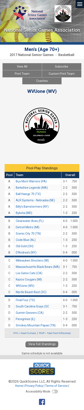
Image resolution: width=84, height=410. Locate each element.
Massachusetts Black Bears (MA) (38, 266)
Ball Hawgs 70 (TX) (28, 194)
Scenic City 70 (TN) (28, 233)
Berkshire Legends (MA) (32, 187)
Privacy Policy (34, 385)
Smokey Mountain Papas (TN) (36, 325)
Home (19, 385)
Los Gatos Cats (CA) (29, 273)
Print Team (22, 73)
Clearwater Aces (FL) (30, 221)
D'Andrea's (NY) (26, 252)
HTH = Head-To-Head (24, 333)
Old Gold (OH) (24, 246)
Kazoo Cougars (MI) (29, 279)
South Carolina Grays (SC (32, 306)
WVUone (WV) (25, 285)
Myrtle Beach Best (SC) (31, 292)
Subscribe (61, 66)
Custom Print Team (62, 73)
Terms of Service (56, 385)
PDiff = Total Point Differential (55, 333)
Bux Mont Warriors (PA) (31, 181)
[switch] (55, 391)
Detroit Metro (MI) (27, 227)
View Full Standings (42, 344)
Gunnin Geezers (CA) (30, 312)
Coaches (42, 81)
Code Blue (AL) (26, 240)
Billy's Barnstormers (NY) (32, 206)
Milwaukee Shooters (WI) (32, 260)
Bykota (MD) (24, 213)
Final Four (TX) (25, 300)
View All (22, 66)
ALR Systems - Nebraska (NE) (35, 200)
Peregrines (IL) (25, 319)
